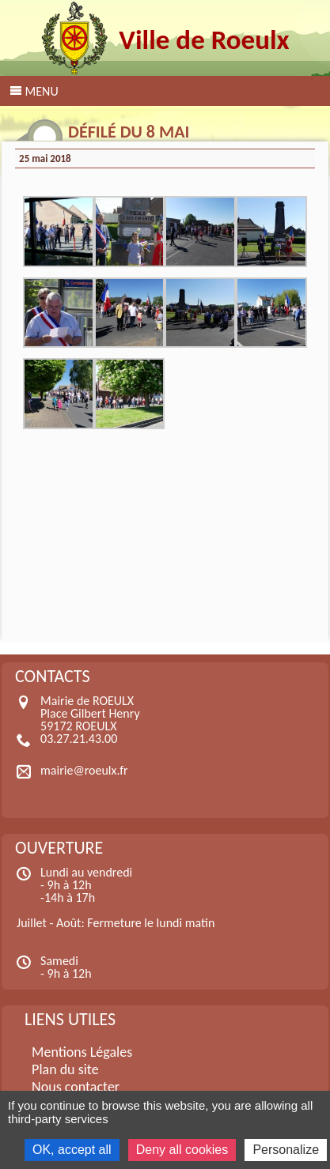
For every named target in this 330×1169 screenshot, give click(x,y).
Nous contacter (75, 1086)
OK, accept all (72, 1149)
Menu (42, 91)
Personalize (285, 1149)
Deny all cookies (182, 1149)
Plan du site (65, 1069)
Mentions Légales (82, 1052)
